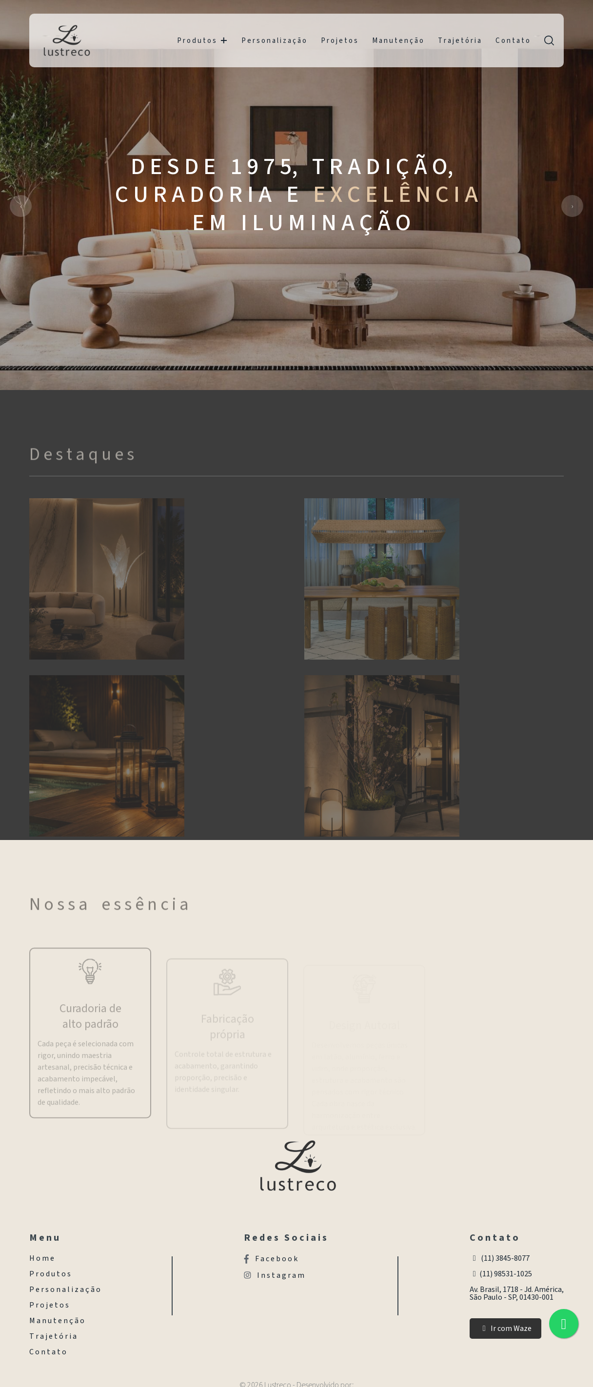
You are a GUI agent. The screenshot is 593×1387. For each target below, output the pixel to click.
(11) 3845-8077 (500, 1258)
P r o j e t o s (339, 40)
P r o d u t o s (202, 40)
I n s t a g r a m (274, 1275)
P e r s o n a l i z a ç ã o (273, 40)
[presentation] (21, 206)
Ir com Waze (505, 1328)
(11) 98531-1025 (501, 1274)
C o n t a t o (512, 40)
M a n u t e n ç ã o (397, 40)
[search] (549, 40)
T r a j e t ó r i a (459, 40)
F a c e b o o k (270, 1259)
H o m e (41, 1258)
